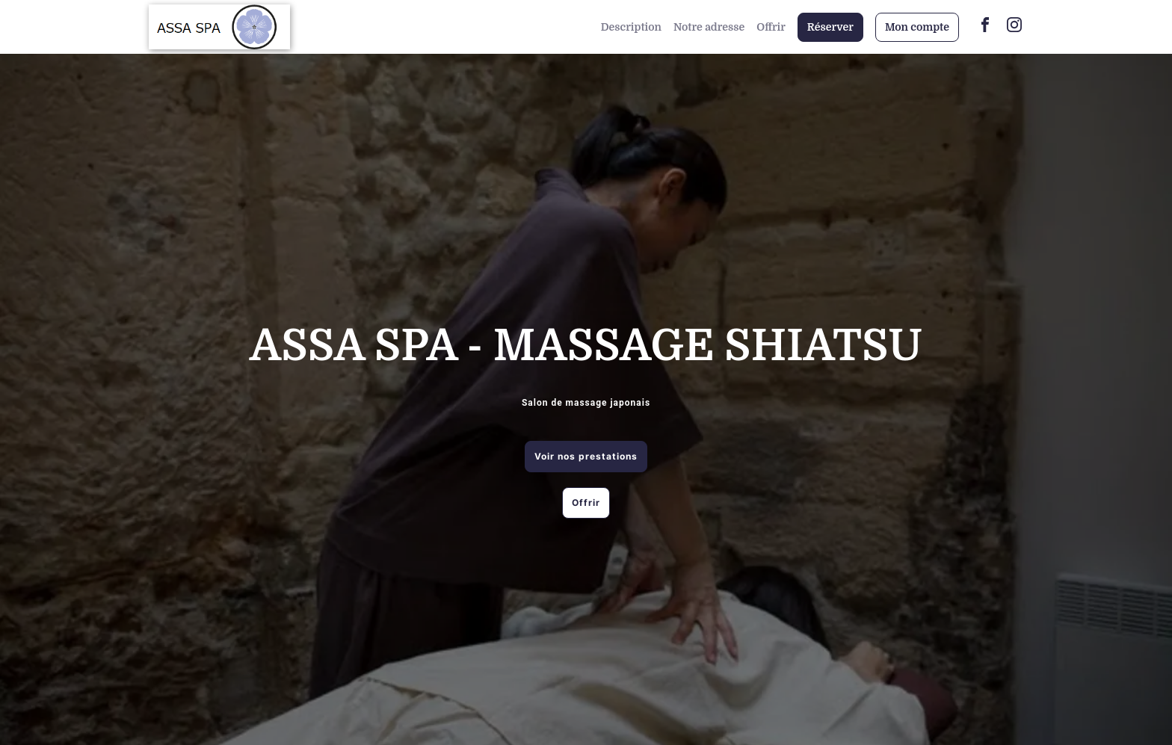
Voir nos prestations (586, 456)
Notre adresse (708, 27)
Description (631, 27)
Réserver (830, 27)
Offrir (771, 27)
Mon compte (917, 27)
